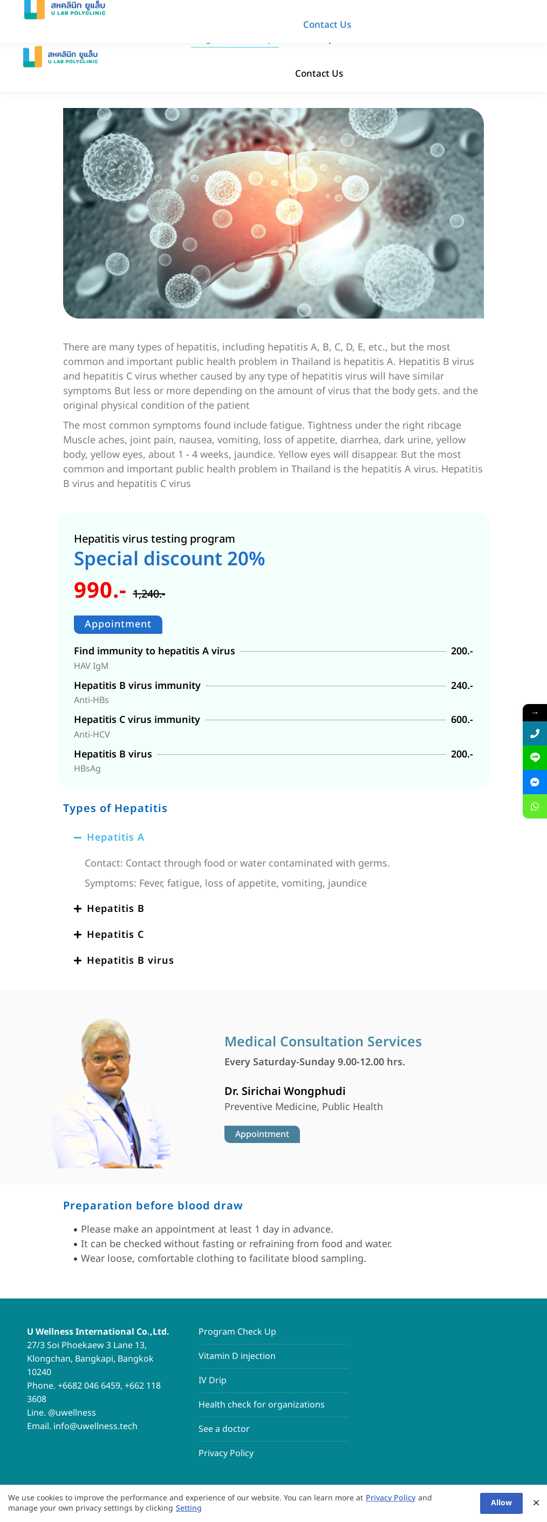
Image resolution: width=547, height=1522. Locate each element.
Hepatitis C (115, 935)
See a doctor (224, 1429)
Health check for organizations (262, 1404)
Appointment (118, 624)
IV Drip (213, 1380)
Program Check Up (237, 1331)
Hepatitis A (116, 837)
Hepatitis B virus (130, 960)
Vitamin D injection (237, 1356)
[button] (273, 838)
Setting (189, 1509)
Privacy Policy (226, 1453)
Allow (501, 1503)
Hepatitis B (116, 909)
